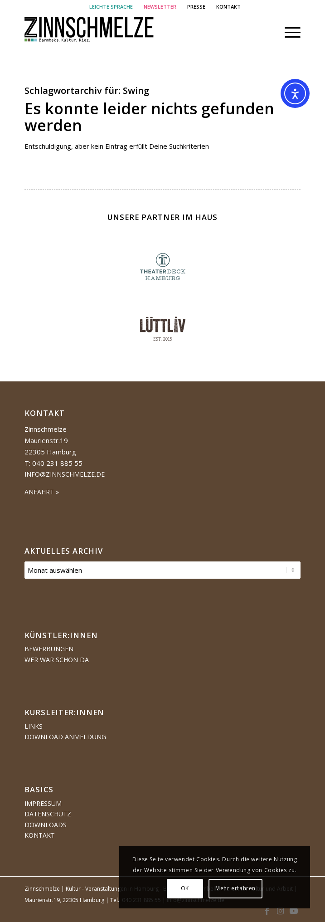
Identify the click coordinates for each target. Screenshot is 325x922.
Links (33, 726)
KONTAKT (228, 6)
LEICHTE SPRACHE (111, 6)
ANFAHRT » (41, 492)
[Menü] (288, 32)
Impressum (43, 803)
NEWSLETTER (160, 6)
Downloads (45, 824)
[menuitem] (111, 7)
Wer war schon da (56, 659)
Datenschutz (47, 814)
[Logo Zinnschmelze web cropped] (135, 32)
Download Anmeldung (65, 736)
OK (192, 888)
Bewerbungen (48, 648)
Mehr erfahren (243, 888)
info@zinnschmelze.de (64, 474)
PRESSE (196, 6)
